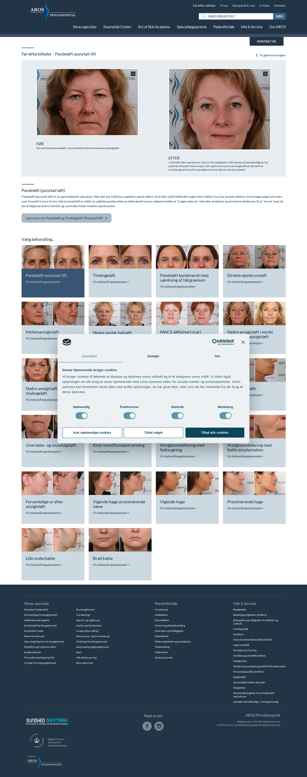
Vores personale (164, 657)
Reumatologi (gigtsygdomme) (92, 646)
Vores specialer (85, 29)
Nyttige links (240, 661)
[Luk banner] (243, 342)
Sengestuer (239, 687)
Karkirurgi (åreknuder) (89, 625)
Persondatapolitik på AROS (248, 671)
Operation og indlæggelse (169, 630)
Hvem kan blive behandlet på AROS (252, 639)
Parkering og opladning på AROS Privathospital (259, 666)
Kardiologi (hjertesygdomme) (40, 625)
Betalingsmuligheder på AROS (250, 614)
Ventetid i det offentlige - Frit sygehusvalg (255, 701)
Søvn (79, 652)
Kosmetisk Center (117, 29)
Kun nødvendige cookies (92, 433)
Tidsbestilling (162, 646)
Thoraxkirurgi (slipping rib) (39, 657)
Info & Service (252, 29)
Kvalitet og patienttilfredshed (249, 655)
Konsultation (162, 620)
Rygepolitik (239, 677)
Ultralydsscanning (86, 657)
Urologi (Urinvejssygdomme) (40, 662)
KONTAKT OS (266, 41)
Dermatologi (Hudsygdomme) (40, 614)
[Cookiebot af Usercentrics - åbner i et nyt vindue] (215, 342)
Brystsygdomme (85, 609)
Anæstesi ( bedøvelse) (36, 609)
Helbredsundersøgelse (36, 620)
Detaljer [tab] (153, 356)
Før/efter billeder (204, 5)
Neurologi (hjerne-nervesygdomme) (44, 641)
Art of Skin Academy (154, 29)
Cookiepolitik (240, 629)
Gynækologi (83, 614)
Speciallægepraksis (192, 29)
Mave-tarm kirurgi (34, 636)
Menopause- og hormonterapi (93, 636)
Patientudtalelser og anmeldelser (173, 641)
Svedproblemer (32, 652)
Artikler (264, 5)
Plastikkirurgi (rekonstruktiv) (40, 646)
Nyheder (280, 5)
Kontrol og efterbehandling (170, 625)
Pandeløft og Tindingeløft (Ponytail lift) (67, 218)
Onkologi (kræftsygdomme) (91, 641)
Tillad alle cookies (214, 433)
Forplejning (161, 609)
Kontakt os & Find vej (244, 650)
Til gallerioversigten (270, 55)
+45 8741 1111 (224, 725)
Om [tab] (217, 356)
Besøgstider (239, 609)
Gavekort (238, 634)
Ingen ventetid (241, 645)
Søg (279, 16)
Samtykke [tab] (89, 356)
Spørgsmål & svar (243, 5)
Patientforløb (223, 29)
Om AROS (277, 29)
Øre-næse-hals (84, 662)
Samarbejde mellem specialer (249, 682)
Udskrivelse (161, 652)
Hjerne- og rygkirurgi (88, 620)
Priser (224, 5)
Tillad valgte (153, 433)
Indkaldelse (161, 614)
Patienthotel (161, 636)
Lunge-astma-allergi (87, 630)
